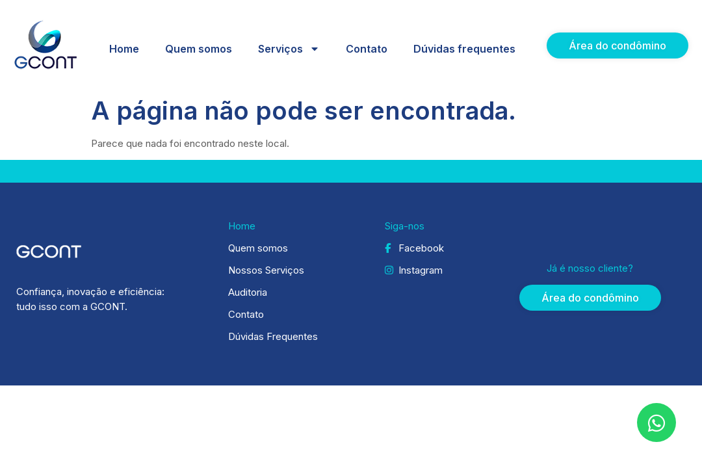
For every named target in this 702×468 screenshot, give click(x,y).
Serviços (289, 48)
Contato (366, 48)
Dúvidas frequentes (464, 48)
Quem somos (198, 48)
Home (124, 48)
